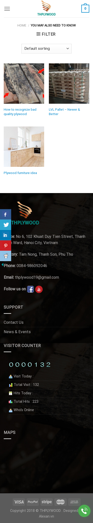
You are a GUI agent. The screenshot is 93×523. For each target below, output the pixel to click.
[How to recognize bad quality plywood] (24, 83)
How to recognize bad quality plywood (20, 111)
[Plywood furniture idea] (24, 146)
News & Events (17, 331)
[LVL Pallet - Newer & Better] (69, 83)
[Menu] (7, 8)
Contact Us (14, 322)
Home (21, 25)
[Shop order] (46, 48)
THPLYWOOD (50, 511)
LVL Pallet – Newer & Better (64, 111)
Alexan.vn (46, 516)
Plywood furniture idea (20, 173)
